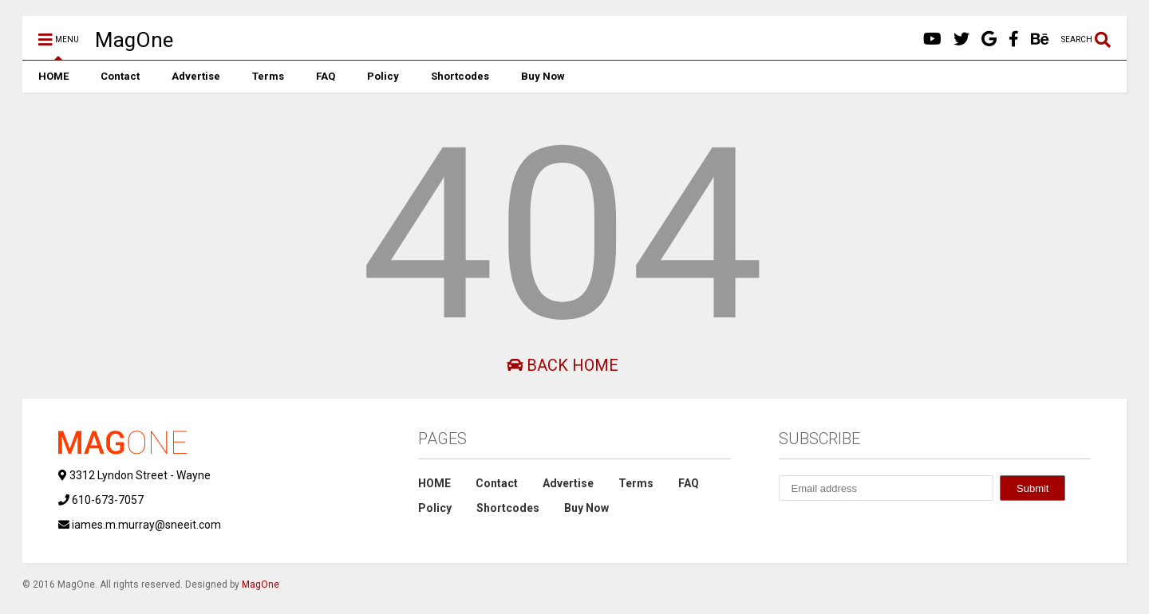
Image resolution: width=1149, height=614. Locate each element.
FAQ (325, 76)
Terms (268, 76)
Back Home (562, 365)
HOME (53, 76)
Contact (120, 76)
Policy (383, 76)
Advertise (196, 76)
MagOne (134, 40)
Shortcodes (460, 76)
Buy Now (543, 76)
